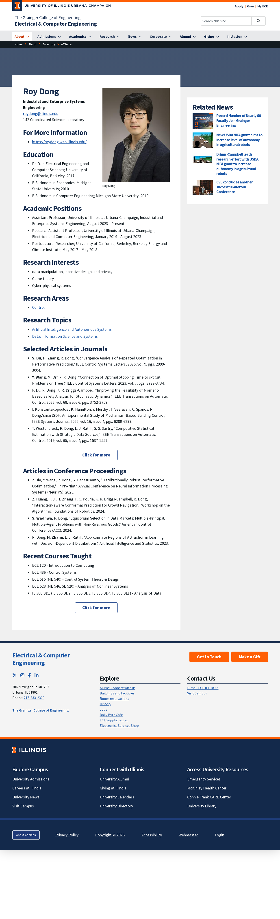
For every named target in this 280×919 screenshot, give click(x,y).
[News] (135, 36)
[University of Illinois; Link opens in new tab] (29, 750)
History (105, 704)
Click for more (96, 455)
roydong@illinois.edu (40, 113)
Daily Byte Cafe (111, 714)
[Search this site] (226, 21)
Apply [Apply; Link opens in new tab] (239, 6)
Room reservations (114, 698)
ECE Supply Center (114, 720)
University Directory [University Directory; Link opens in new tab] (116, 806)
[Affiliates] (67, 44)
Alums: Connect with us (117, 687)
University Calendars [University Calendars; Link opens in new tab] (117, 797)
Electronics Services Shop (119, 725)
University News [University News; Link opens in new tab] (25, 797)
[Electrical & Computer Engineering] (56, 23)
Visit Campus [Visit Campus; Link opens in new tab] (23, 806)
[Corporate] (161, 36)
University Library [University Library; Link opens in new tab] (201, 806)
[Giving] (211, 36)
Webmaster (188, 834)
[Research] (109, 36)
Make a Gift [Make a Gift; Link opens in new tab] (249, 656)
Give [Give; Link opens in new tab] (250, 6)
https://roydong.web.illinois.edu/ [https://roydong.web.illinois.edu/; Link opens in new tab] (59, 141)
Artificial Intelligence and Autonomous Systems (72, 329)
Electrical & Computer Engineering (41, 659)
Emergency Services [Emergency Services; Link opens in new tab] (204, 779)
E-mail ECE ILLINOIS (203, 687)
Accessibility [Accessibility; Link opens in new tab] (151, 834)
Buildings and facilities (117, 693)
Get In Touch (209, 656)
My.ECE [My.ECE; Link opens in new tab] (262, 6)
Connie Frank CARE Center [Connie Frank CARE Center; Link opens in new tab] (209, 797)
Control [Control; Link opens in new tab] (38, 307)
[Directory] (49, 44)
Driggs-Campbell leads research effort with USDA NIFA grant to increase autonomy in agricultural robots (237, 164)
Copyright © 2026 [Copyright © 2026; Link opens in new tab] (110, 834)
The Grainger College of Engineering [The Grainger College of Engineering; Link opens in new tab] (47, 17)
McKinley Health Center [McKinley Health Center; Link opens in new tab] (206, 788)
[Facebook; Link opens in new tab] (29, 675)
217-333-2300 (34, 697)
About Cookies (26, 835)
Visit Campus (197, 693)
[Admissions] (49, 36)
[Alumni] (188, 36)
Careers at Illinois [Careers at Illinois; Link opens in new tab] (26, 788)
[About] (22, 36)
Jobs (103, 709)
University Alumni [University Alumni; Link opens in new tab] (114, 779)
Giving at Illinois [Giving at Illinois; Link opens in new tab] (113, 788)
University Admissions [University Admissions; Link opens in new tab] (30, 779)
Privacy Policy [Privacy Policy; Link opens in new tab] (66, 834)
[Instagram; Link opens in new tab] (22, 675)
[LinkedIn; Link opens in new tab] (37, 675)
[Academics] (80, 36)
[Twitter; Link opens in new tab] (14, 675)
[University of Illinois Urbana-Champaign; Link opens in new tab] (61, 6)
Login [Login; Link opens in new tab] (219, 834)
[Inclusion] (237, 36)
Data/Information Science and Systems (65, 336)
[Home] (18, 44)
